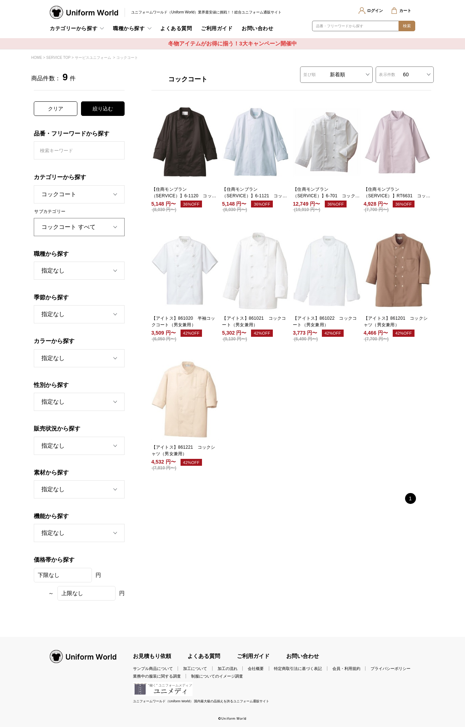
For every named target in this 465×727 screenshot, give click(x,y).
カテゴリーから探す (73, 28)
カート (405, 10)
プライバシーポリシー (391, 668)
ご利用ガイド (216, 28)
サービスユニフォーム (93, 58)
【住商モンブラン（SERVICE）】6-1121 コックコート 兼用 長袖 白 (254, 193)
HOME (36, 58)
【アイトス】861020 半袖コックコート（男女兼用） (183, 321)
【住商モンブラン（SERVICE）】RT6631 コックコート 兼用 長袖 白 (397, 193)
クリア (55, 109)
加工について (195, 668)
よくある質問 (176, 28)
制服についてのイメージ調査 (217, 676)
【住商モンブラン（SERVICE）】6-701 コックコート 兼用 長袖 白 (326, 193)
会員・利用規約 (346, 668)
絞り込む (103, 109)
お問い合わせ (257, 28)
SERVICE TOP (58, 58)
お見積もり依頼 (152, 656)
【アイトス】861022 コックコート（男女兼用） (325, 321)
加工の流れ (228, 668)
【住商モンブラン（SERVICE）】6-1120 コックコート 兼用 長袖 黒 (184, 193)
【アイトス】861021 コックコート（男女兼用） (254, 321)
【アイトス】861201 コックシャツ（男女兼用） (396, 321)
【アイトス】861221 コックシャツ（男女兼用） (183, 450)
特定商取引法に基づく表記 (298, 668)
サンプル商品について (153, 668)
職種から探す (129, 28)
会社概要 (256, 668)
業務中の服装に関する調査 (157, 676)
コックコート (127, 58)
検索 (407, 26)
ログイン (375, 10)
